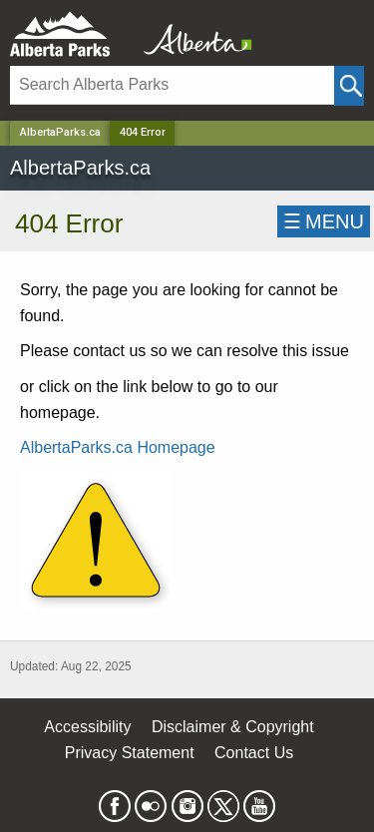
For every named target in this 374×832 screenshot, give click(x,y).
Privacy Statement (129, 752)
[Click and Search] (349, 86)
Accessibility (87, 726)
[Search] (172, 85)
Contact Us (253, 752)
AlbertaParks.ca (60, 132)
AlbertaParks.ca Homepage (117, 447)
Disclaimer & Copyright (233, 726)
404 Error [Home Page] (143, 132)
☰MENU (323, 221)
